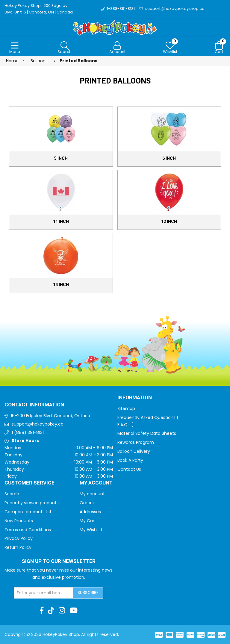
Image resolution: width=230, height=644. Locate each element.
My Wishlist (91, 530)
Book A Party (130, 460)
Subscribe (88, 593)
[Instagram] (62, 610)
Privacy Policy (18, 538)
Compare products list (28, 512)
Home (12, 61)
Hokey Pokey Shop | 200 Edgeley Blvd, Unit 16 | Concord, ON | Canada (38, 9)
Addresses (90, 512)
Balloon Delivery (133, 451)
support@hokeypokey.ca (37, 424)
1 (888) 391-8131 (28, 432)
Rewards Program (135, 442)
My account (92, 494)
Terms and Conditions (27, 530)
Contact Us (129, 469)
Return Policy (17, 547)
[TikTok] (51, 610)
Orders (87, 503)
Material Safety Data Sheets (146, 433)
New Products (18, 521)
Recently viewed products (31, 503)
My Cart (88, 521)
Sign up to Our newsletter (59, 561)
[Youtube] (73, 610)
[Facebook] (41, 610)
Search (11, 494)
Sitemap (126, 408)
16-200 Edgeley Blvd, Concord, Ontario (50, 416)
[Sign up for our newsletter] (43, 592)
